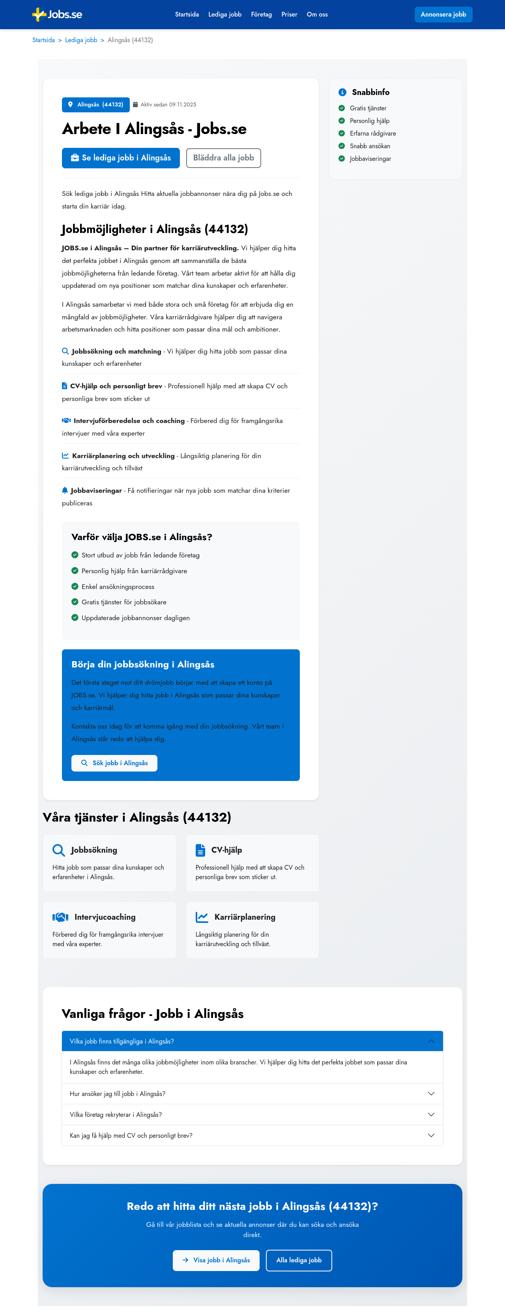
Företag (261, 14)
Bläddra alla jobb (223, 158)
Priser (289, 14)
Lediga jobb (224, 14)
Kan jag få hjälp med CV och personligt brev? (131, 1135)
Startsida (187, 14)
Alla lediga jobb (299, 1260)
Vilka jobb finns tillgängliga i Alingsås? (122, 1041)
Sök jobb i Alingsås (114, 763)
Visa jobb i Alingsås (216, 1260)
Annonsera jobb (443, 14)
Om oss (317, 14)
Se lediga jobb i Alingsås (121, 158)
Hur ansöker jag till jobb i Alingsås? (118, 1093)
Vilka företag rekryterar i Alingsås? (116, 1114)
